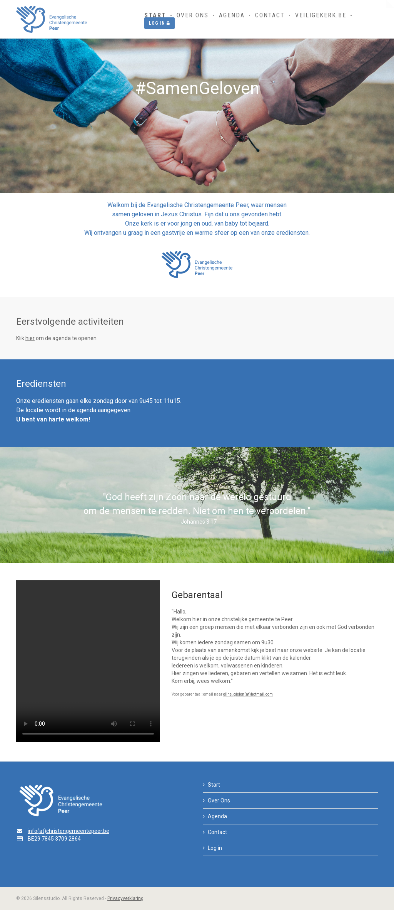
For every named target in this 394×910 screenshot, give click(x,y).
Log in (159, 23)
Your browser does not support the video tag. (88, 661)
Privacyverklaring (125, 898)
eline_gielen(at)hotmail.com (248, 694)
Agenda (232, 15)
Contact (270, 15)
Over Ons (193, 15)
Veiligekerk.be (320, 15)
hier (30, 338)
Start (155, 15)
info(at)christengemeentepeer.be (68, 831)
